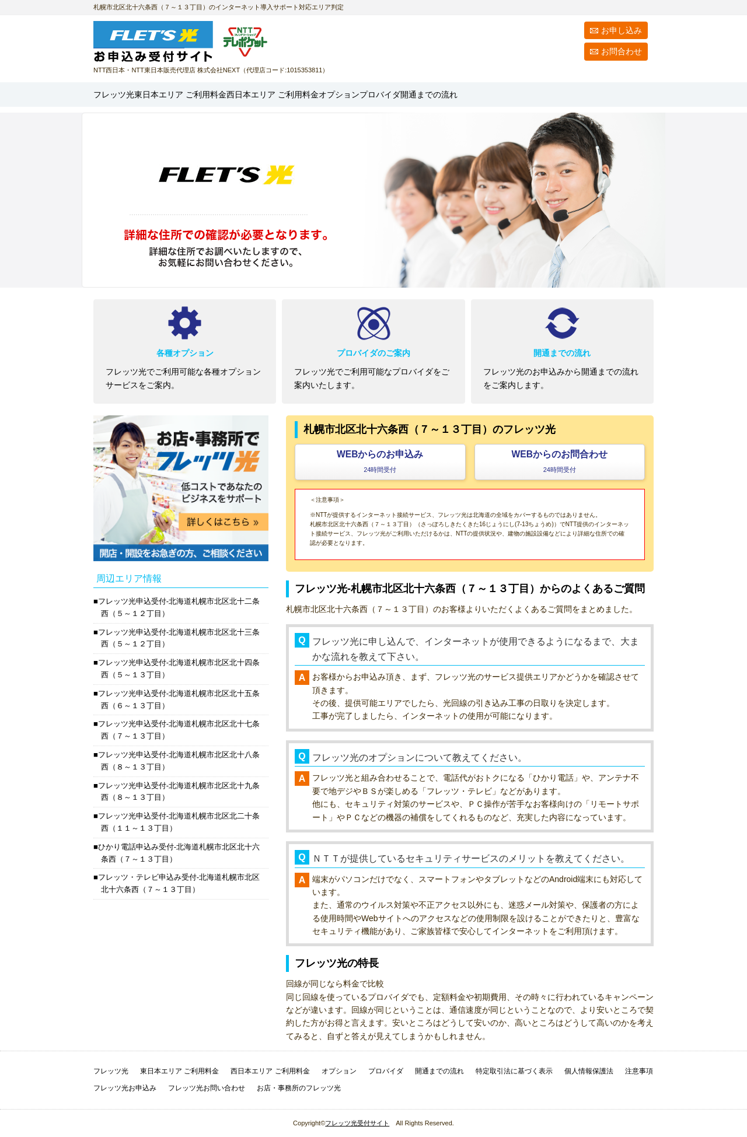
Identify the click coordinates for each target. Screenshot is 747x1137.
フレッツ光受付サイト (357, 1122)
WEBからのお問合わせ (560, 461)
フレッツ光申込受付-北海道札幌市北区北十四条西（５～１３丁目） (179, 668)
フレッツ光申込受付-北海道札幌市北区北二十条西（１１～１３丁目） (179, 821)
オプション (471, 94)
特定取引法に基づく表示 (514, 1071)
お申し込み (621, 30)
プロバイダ (534, 94)
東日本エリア (227, 94)
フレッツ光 (124, 94)
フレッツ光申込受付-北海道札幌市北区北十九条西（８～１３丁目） (179, 791)
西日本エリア (369, 94)
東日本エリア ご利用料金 (179, 1071)
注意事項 (639, 1071)
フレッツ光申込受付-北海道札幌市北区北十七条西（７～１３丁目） (179, 729)
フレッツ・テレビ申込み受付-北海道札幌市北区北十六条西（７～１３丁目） (179, 883)
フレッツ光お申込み (124, 1088)
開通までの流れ (609, 94)
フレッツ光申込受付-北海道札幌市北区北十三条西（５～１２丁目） (179, 638)
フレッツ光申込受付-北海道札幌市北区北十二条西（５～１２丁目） (179, 607)
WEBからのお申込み (380, 461)
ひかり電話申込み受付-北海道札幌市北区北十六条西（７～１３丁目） (179, 852)
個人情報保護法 (588, 1071)
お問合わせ (621, 51)
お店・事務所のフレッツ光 (299, 1088)
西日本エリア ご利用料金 (270, 1071)
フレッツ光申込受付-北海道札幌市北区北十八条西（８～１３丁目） (179, 760)
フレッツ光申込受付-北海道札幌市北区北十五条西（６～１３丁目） (179, 699)
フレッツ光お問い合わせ (206, 1088)
